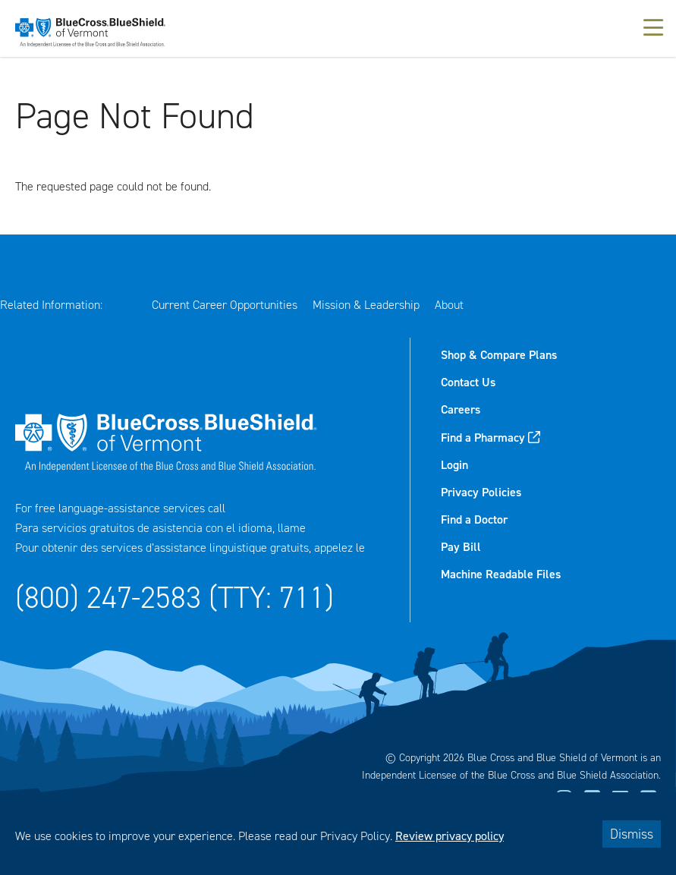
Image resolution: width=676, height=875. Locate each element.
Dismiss (631, 834)
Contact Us (468, 382)
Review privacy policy (449, 836)
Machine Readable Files (501, 574)
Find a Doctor (474, 519)
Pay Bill (461, 547)
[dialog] (338, 833)
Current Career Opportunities (224, 305)
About (449, 305)
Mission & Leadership (366, 305)
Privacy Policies (481, 492)
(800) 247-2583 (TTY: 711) (174, 598)
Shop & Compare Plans (499, 355)
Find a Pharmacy (483, 437)
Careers (460, 409)
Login (454, 465)
